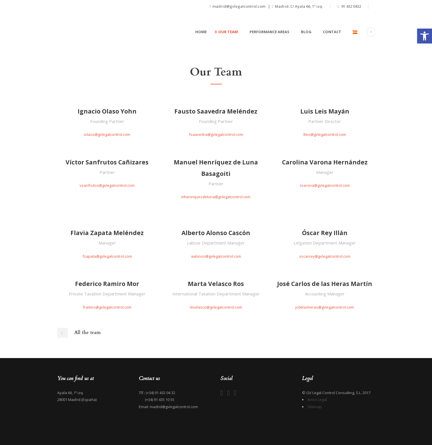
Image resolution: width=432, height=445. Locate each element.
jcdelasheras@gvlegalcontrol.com (324, 307)
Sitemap (314, 406)
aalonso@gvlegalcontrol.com (216, 256)
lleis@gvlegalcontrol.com (324, 134)
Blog (306, 31)
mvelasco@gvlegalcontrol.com (216, 307)
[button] (424, 36)
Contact (332, 31)
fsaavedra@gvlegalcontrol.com (216, 134)
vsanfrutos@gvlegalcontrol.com (107, 185)
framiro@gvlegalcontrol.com (107, 307)
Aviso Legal (317, 399)
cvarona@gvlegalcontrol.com (325, 185)
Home (201, 31)
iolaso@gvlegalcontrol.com (107, 134)
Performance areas (269, 31)
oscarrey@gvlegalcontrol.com (324, 256)
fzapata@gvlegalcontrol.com (107, 256)
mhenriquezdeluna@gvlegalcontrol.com (215, 196)
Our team (228, 31)
